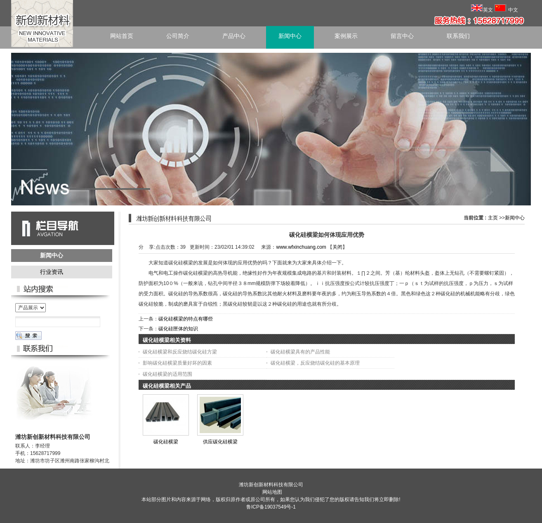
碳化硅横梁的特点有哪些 (185, 319)
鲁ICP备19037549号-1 (271, 507)
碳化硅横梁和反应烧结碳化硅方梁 (180, 352)
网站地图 (272, 492)
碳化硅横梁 (165, 442)
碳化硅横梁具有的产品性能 (300, 352)
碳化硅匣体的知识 (178, 329)
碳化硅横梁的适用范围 (167, 374)
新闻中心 (515, 218)
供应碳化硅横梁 (220, 442)
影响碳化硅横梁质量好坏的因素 (177, 363)
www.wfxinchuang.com (301, 247)
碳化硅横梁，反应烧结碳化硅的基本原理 (315, 363)
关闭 (337, 247)
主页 (493, 218)
